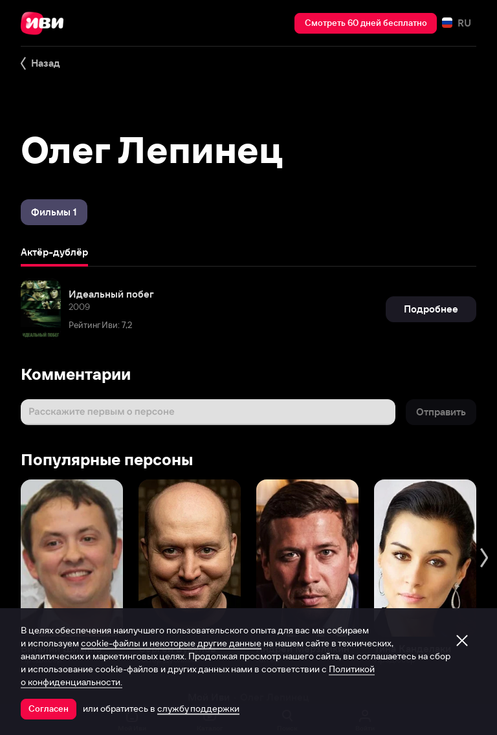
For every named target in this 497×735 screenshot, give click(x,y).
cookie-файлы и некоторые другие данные (171, 643)
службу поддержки (198, 708)
